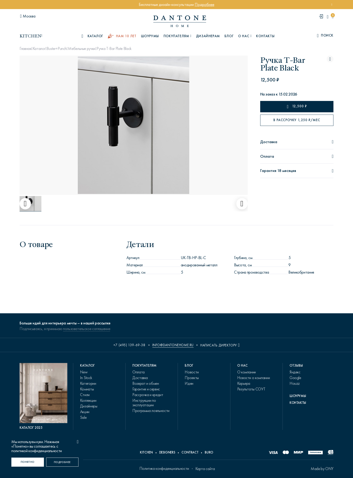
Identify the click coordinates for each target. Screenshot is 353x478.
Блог (229, 36)
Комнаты (87, 389)
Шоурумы (150, 36)
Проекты (192, 377)
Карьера (243, 383)
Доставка (140, 377)
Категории (88, 383)
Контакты (265, 36)
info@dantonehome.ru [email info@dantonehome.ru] (173, 345)
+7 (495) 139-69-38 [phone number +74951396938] (129, 345)
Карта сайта (205, 468)
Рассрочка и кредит (147, 394)
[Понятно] (27, 462)
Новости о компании (253, 377)
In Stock (86, 377)
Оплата (138, 372)
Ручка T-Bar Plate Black (114, 48)
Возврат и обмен (145, 383)
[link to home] (179, 21)
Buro (209, 452)
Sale (83, 417)
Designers (167, 452)
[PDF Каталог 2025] (43, 396)
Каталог (39, 48)
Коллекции (88, 400)
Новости (192, 372)
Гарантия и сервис (146, 389)
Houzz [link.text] (295, 383)
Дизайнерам (208, 36)
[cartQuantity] (332, 16)
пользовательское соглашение (86, 328)
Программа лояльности (150, 410)
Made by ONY (322, 468)
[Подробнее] (62, 462)
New (84, 372)
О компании (246, 372)
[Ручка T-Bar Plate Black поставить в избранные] (330, 59)
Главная (25, 48)
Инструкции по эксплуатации (144, 402)
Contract (190, 452)
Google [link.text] (295, 377)
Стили (85, 394)
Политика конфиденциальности (164, 468)
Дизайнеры (88, 406)
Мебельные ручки (81, 48)
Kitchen (146, 452)
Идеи (189, 383)
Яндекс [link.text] (295, 372)
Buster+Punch (57, 48)
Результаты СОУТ (251, 389)
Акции (84, 411)
